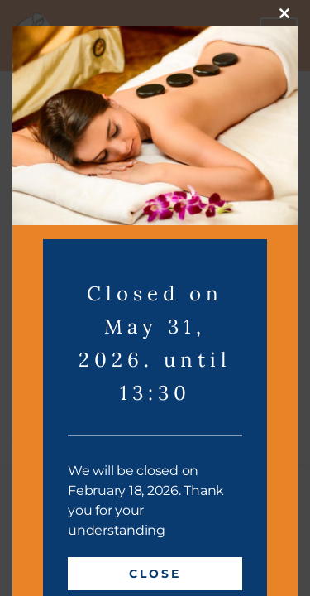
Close (155, 573)
